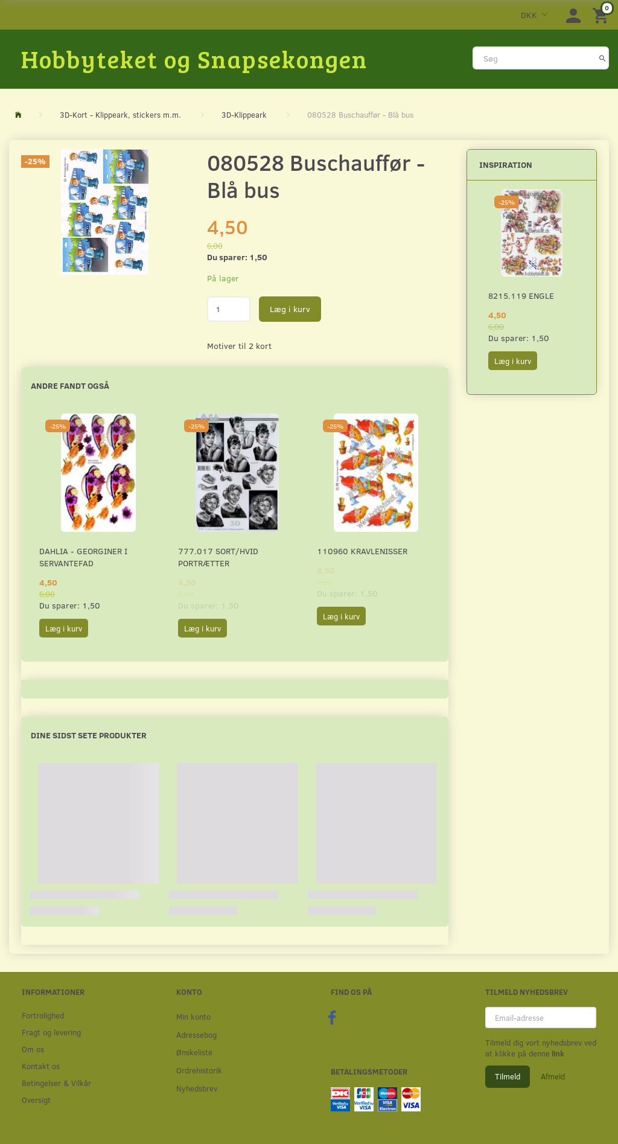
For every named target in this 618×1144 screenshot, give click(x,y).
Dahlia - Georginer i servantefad (83, 557)
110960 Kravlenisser (362, 551)
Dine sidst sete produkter (89, 735)
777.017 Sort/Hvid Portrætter (218, 557)
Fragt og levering (51, 1032)
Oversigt (36, 1099)
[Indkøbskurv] (602, 15)
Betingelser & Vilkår (56, 1083)
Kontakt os (41, 1066)
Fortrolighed (43, 1015)
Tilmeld (507, 1076)
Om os (33, 1049)
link (557, 1053)
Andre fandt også (70, 385)
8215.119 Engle (521, 295)
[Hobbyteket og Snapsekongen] (194, 58)
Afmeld (553, 1076)
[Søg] (602, 58)
